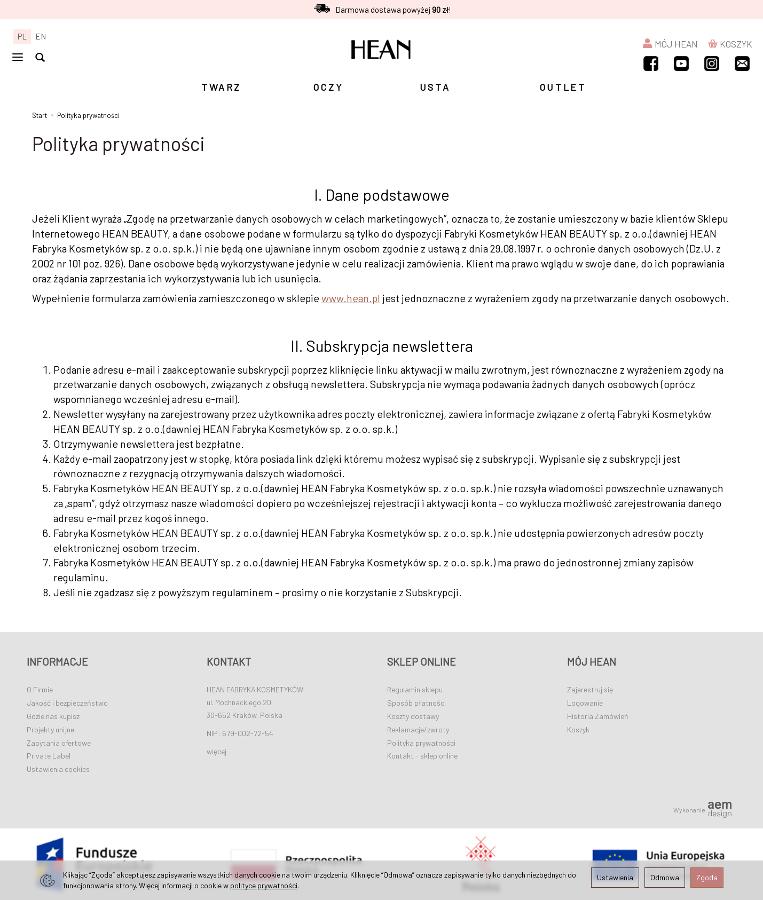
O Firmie (40, 689)
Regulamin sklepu (415, 689)
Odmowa (664, 877)
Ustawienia (615, 877)
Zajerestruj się (590, 689)
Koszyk (578, 729)
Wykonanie (702, 810)
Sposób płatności (416, 702)
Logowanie (585, 702)
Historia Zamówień (597, 716)
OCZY (328, 87)
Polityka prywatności (421, 742)
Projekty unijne (50, 729)
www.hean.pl (350, 297)
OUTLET (562, 87)
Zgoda (707, 877)
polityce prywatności (263, 885)
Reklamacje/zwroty (418, 729)
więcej (216, 751)
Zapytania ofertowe (59, 742)
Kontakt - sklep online (422, 755)
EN (40, 36)
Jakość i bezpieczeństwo (67, 702)
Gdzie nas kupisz (53, 716)
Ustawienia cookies (58, 768)
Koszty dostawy (413, 716)
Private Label (48, 755)
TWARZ (221, 87)
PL (22, 36)
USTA (435, 87)
